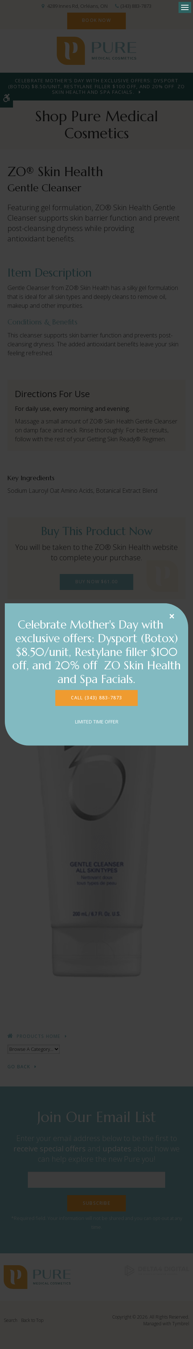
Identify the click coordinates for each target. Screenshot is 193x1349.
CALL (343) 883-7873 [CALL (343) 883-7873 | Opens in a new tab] (96, 698)
